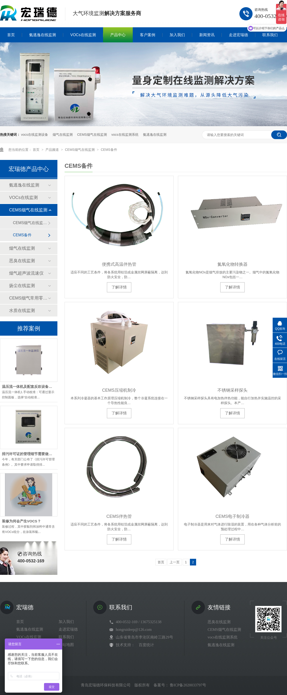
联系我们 (66, 637)
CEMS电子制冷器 (232, 516)
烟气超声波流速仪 (26, 273)
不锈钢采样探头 (232, 390)
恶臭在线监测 (22, 260)
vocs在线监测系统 (124, 134)
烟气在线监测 (63, 134)
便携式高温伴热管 (119, 264)
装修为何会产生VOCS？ (21, 521)
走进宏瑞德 (68, 629)
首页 (36, 150)
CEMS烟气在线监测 (92, 134)
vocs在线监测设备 (34, 134)
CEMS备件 (109, 150)
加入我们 (66, 622)
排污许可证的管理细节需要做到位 (29, 454)
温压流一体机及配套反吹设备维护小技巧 (34, 386)
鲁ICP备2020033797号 (188, 685)
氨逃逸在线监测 (154, 134)
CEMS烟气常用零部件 (28, 298)
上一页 (175, 562)
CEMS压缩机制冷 (119, 390)
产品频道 (52, 150)
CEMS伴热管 (119, 516)
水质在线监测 (22, 310)
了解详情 (119, 287)
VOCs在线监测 (23, 197)
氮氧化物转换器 (232, 264)
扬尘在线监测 (22, 285)
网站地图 (66, 645)
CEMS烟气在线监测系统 (30, 223)
